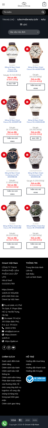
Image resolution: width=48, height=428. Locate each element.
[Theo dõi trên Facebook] (4, 348)
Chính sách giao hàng (11, 403)
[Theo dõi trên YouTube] (13, 348)
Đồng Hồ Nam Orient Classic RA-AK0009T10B (12, 121)
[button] (3, 4)
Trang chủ (8, 19)
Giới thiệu (30, 273)
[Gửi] (43, 12)
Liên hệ (29, 270)
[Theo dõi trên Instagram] (9, 348)
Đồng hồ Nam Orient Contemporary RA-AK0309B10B (12, 175)
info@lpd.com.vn (12, 331)
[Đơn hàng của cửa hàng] (24, 32)
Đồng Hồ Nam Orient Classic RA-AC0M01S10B (12, 69)
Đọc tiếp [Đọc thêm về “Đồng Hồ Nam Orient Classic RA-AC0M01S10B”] (12, 84)
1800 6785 (10, 328)
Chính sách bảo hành (11, 367)
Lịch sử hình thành (34, 277)
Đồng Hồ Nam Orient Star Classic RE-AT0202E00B (36, 227)
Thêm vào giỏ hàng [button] (35, 86)
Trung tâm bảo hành (34, 267)
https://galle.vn (11, 341)
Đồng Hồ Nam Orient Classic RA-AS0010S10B (36, 121)
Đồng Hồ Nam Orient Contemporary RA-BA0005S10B (35, 175)
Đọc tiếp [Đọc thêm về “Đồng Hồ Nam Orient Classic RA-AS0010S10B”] (35, 138)
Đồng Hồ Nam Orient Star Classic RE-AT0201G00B (12, 227)
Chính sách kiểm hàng (11, 377)
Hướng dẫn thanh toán (36, 367)
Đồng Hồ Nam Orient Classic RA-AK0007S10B (36, 68)
